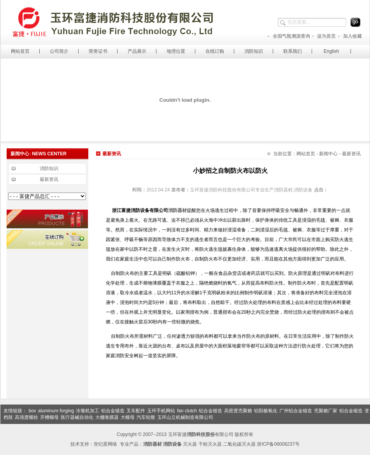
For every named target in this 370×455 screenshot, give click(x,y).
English (331, 51)
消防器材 (177, 210)
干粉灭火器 (210, 444)
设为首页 (323, 36)
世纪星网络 (105, 444)
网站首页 (20, 51)
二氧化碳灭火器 (239, 444)
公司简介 (59, 51)
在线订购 (214, 51)
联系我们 (292, 51)
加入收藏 (349, 36)
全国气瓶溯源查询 (288, 36)
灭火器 (190, 444)
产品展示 (137, 51)
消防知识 (253, 51)
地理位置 (176, 51)
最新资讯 (49, 179)
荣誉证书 (98, 51)
